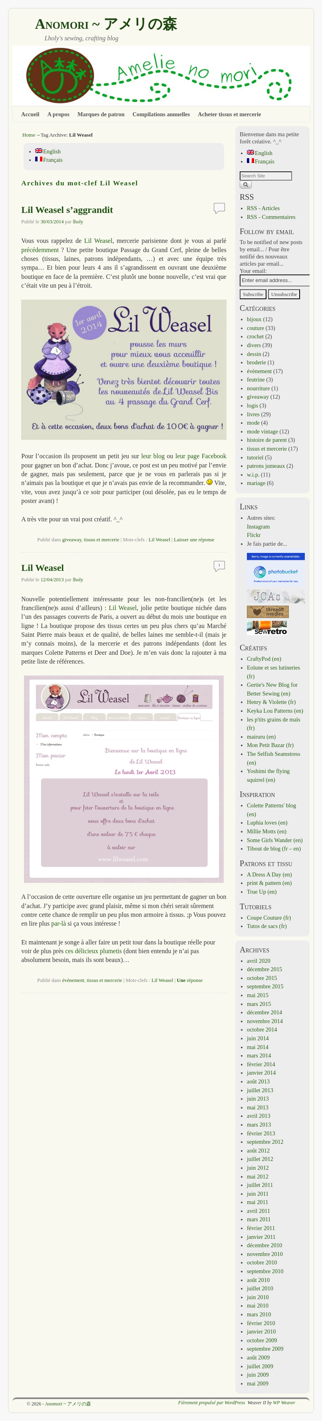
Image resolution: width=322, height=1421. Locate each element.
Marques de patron (101, 114)
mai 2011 (257, 1202)
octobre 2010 (262, 1262)
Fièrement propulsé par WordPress (211, 1402)
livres (253, 414)
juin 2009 (258, 1374)
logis (252, 405)
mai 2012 (257, 1176)
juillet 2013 (260, 1090)
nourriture (258, 388)
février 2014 (261, 1064)
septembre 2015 (265, 986)
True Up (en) (262, 891)
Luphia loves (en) (267, 822)
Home (28, 135)
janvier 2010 (261, 1331)
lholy (78, 222)
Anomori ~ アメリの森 (106, 24)
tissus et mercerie (101, 540)
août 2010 (258, 1280)
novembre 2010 (265, 1254)
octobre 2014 (262, 1029)
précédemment (40, 249)
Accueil (30, 114)
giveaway (71, 540)
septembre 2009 (265, 1348)
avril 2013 (258, 1116)
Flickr (253, 535)
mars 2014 (259, 1055)
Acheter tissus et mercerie (229, 114)
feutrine (256, 379)
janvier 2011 (261, 1237)
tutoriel (255, 457)
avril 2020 (258, 961)
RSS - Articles (263, 208)
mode (253, 422)
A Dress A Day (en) (269, 874)
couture (255, 328)
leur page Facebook (201, 456)
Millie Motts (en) (266, 831)
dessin (254, 354)
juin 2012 (258, 1168)
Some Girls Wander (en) (275, 840)
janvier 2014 (261, 1072)
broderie (256, 362)
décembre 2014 (264, 1012)
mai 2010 (257, 1305)
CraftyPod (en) (264, 659)
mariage (256, 483)
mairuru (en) (261, 736)
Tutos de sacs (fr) (267, 926)
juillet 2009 (260, 1366)
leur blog (153, 456)
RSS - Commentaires (271, 217)
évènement (73, 980)
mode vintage (262, 431)
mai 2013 (257, 1107)
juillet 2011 (260, 1185)
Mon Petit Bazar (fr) (270, 745)
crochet (255, 336)
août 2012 (258, 1150)
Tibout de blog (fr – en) (274, 848)
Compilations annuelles (161, 114)
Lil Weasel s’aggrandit (67, 210)
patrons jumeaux (266, 466)
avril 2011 (258, 1211)
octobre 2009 (262, 1340)
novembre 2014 (265, 1021)
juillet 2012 (260, 1159)
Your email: (253, 271)
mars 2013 (259, 1124)
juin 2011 (257, 1193)
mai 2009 (257, 1383)
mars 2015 (259, 1004)
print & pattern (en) (269, 883)
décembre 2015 (264, 969)
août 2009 (258, 1357)
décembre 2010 (264, 1245)
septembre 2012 (265, 1142)
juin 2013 (258, 1098)
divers (254, 345)
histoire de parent (267, 440)
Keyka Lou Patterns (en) (275, 711)
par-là (58, 923)
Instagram (258, 526)
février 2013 (261, 1133)
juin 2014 (258, 1038)
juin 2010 (258, 1297)
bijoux (254, 319)
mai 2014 (257, 1047)
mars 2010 (259, 1314)
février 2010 (261, 1323)
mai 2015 (257, 995)
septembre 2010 (265, 1271)
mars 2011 (259, 1219)
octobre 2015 (262, 978)
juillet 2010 (260, 1288)
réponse (190, 980)
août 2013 (258, 1081)
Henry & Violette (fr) (271, 702)
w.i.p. (253, 474)
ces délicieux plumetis (93, 951)
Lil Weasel (98, 240)
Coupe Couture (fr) (269, 917)
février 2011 (261, 1228)
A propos (59, 114)
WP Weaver (284, 1402)
